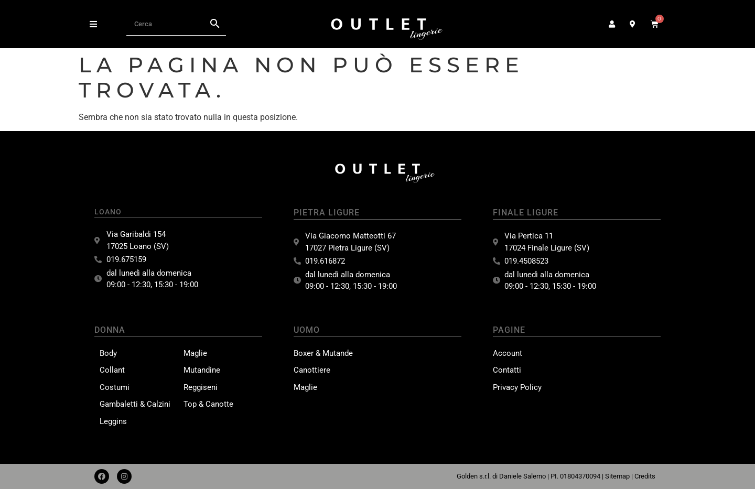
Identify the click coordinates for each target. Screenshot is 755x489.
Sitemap (617, 476)
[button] (93, 24)
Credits (644, 476)
